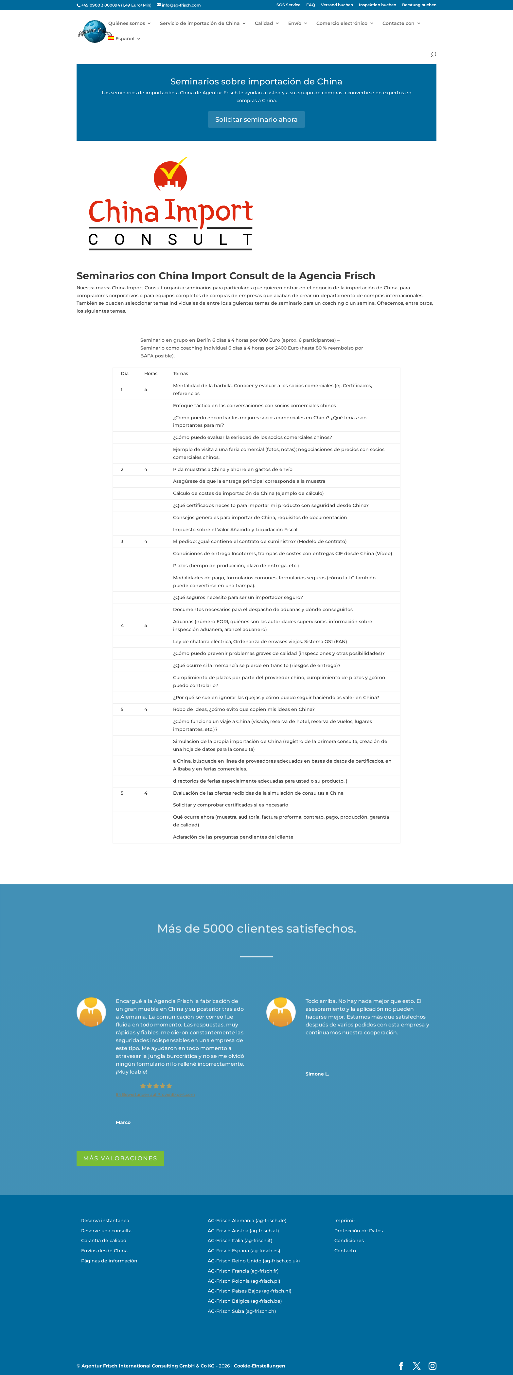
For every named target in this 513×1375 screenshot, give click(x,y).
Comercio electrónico (341, 23)
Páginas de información (109, 1261)
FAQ (310, 5)
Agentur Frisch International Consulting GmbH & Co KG (148, 1366)
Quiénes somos (126, 23)
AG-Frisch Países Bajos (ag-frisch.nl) (250, 1291)
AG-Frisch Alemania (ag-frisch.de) (247, 1220)
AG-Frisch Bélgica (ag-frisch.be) (245, 1301)
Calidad (264, 23)
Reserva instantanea (105, 1220)
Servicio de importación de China (200, 23)
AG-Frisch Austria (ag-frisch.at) (243, 1231)
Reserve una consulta (106, 1231)
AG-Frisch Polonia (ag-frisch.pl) (244, 1281)
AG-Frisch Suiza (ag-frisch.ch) (242, 1311)
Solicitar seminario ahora (256, 119)
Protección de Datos (358, 1231)
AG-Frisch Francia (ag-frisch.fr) (243, 1271)
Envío (294, 23)
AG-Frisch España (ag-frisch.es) (244, 1251)
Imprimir (344, 1220)
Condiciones (349, 1240)
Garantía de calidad (104, 1240)
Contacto (345, 1251)
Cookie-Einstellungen (259, 1366)
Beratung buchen (419, 5)
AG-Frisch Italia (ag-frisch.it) (240, 1240)
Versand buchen (337, 5)
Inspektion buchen (377, 5)
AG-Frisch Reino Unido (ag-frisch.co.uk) (254, 1261)
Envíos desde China (104, 1251)
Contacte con (398, 23)
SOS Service (288, 5)
